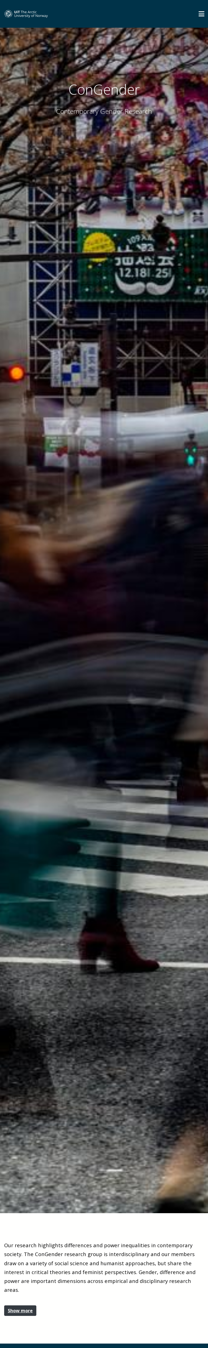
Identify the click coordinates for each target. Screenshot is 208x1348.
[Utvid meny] (201, 14)
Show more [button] (20, 1311)
